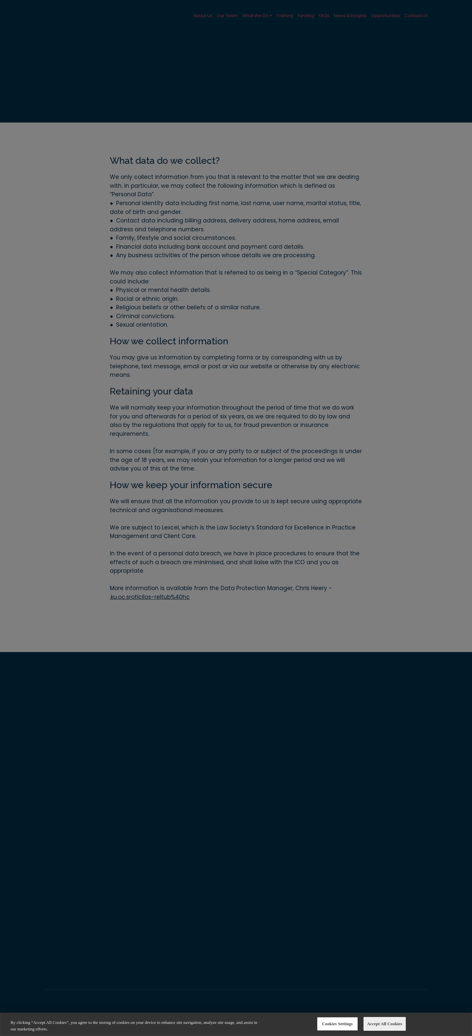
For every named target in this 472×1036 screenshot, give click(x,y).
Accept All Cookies (384, 1023)
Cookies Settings (337, 1023)
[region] (236, 1024)
